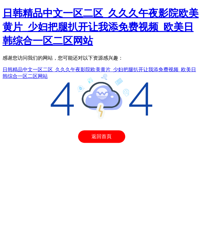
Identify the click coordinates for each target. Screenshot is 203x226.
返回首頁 (101, 136)
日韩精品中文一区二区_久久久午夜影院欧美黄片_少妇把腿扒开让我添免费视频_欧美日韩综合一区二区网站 (101, 27)
